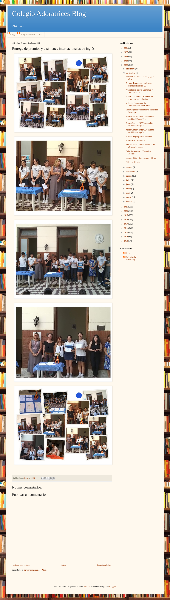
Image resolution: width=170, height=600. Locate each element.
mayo (128, 189)
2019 (126, 215)
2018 (126, 219)
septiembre (131, 172)
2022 (126, 65)
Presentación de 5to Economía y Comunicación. (139, 91)
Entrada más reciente (21, 565)
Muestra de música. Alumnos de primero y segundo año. (139, 97)
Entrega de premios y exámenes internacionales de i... (139, 84)
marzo (129, 197)
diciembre (130, 69)
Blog (12, 34)
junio (128, 184)
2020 (126, 211)
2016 (126, 228)
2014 (126, 237)
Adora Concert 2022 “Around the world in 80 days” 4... (140, 131)
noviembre (131, 73)
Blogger (112, 586)
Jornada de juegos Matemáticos (139, 136)
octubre (129, 167)
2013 (126, 241)
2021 (126, 207)
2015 (126, 232)
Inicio (63, 565)
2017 (126, 224)
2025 (126, 52)
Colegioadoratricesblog (31, 34)
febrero (129, 201)
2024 (126, 56)
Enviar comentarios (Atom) (35, 570)
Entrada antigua (104, 565)
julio (128, 180)
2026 (126, 48)
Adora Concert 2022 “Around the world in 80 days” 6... (140, 117)
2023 (126, 61)
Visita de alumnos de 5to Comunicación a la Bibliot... (139, 104)
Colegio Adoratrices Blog (49, 13)
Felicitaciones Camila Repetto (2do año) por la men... (140, 145)
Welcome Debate (133, 162)
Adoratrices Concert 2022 (136, 140)
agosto (129, 176)
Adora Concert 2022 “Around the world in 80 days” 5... (140, 124)
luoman (87, 586)
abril (128, 193)
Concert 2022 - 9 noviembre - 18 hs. (141, 158)
